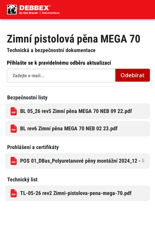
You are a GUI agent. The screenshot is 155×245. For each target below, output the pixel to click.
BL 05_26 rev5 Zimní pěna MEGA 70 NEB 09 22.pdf (71, 111)
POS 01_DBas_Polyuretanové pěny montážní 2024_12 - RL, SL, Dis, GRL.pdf (80, 161)
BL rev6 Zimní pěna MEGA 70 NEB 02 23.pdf (64, 129)
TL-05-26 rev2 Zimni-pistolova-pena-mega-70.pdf (71, 193)
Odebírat (133, 75)
